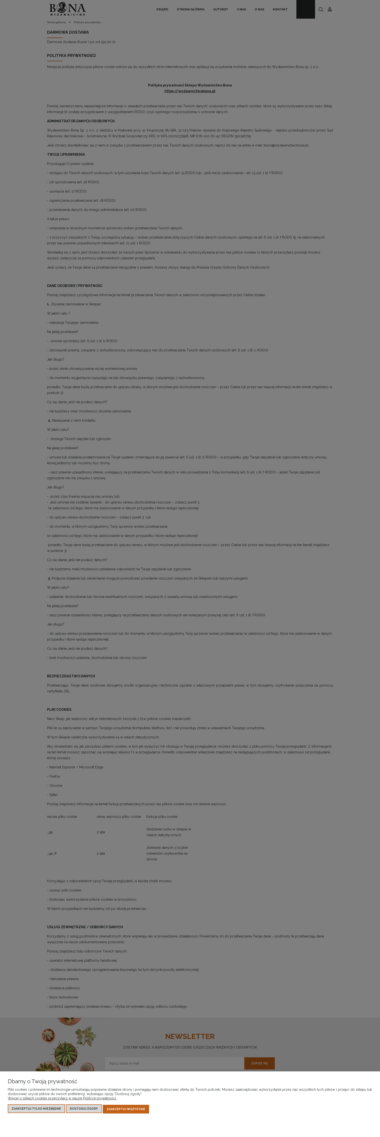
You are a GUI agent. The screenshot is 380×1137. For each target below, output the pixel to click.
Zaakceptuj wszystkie (126, 1109)
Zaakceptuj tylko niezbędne (36, 1109)
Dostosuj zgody (84, 1109)
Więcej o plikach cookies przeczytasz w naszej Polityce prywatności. (62, 1099)
